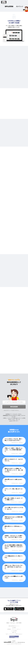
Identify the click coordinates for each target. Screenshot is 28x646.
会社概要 (14, 627)
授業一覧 (14, 632)
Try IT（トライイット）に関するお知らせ (14, 634)
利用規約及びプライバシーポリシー (10, 415)
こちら (10, 420)
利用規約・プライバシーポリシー (14, 629)
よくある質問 (14, 630)
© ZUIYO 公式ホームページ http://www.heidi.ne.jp (14, 642)
